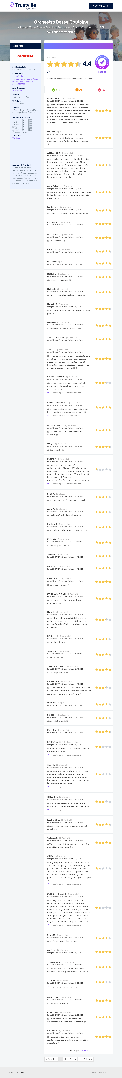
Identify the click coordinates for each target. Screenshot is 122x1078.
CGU (110, 1072)
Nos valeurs (101, 6)
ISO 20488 (102, 72)
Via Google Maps (19, 138)
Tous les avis (17, 91)
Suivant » (88, 1059)
